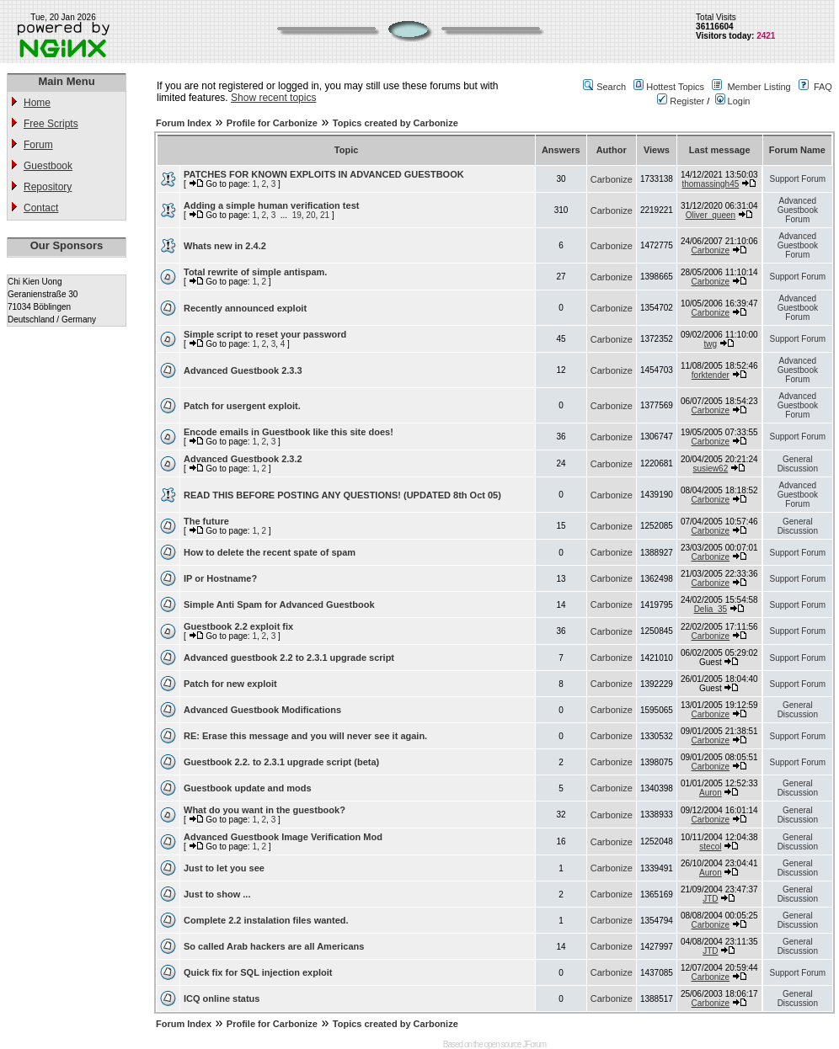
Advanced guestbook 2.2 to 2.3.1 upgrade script (289, 657)
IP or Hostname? (220, 578)
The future (206, 521)
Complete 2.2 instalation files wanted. (266, 920)
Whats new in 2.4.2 (225, 246)
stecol (710, 846)
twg (711, 344)
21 (324, 215)
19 (297, 215)
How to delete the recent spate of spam (269, 552)
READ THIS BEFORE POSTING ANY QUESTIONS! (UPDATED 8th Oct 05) (342, 495)
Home (37, 103)
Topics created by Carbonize (395, 123)
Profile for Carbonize (272, 123)
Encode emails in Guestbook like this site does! (288, 432)
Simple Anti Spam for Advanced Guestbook (279, 604)
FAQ (823, 87)
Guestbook (48, 166)
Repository (48, 187)
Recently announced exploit (245, 308)
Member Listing (758, 87)
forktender (710, 375)
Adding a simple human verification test (271, 205)
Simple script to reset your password (265, 334)
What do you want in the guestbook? (264, 810)
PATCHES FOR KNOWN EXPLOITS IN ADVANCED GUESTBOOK (324, 174)
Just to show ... (217, 894)
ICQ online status (221, 998)
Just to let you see (224, 868)
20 (310, 215)
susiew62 (711, 468)
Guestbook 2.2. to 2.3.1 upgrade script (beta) (281, 762)
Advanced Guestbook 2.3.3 (243, 370)
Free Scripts (51, 124)
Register (680, 101)
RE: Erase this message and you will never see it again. (305, 736)
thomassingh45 (710, 184)
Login (733, 101)
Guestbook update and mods (248, 788)
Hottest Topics (675, 87)
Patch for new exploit (230, 684)
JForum (534, 1044)
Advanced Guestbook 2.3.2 (243, 459)
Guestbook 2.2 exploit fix (238, 626)
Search (611, 87)
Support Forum (797, 179)
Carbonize (612, 179)
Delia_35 (710, 609)
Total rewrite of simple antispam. (255, 272)
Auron (710, 792)
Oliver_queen (710, 215)
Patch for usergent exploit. (242, 406)
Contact (41, 208)
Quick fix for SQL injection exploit (258, 972)
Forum (38, 145)
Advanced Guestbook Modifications (262, 710)
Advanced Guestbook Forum (798, 210)
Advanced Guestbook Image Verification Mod (283, 837)
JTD (710, 898)
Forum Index (183, 123)
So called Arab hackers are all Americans (274, 946)
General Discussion (798, 464)
